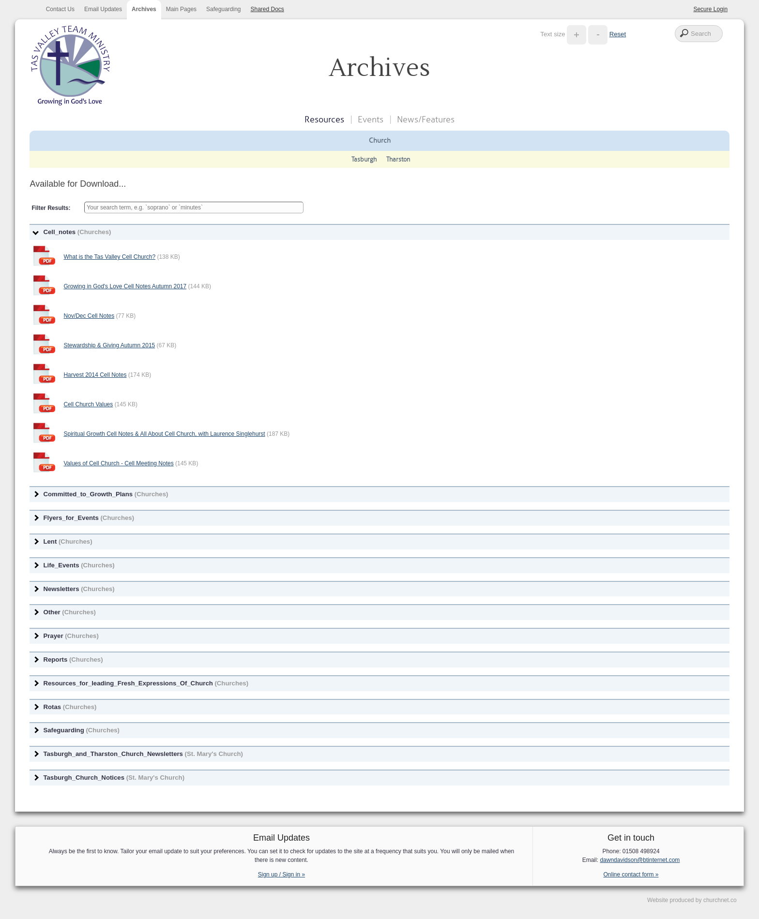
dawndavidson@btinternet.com (640, 860)
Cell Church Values (88, 404)
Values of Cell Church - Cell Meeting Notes (118, 463)
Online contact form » (630, 874)
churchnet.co (720, 900)
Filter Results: (50, 208)
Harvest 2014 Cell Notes (94, 374)
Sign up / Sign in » (281, 874)
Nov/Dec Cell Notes (88, 315)
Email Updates (103, 9)
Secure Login (710, 9)
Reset (617, 34)
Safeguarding (223, 9)
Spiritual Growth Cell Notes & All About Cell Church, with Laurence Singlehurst (164, 433)
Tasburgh (364, 159)
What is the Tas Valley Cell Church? (109, 256)
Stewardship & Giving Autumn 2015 (109, 345)
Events (370, 119)
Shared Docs (267, 9)
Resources (324, 119)
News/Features (426, 119)
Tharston (398, 159)
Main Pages (181, 9)
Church (380, 140)
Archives (144, 9)
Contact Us (60, 9)
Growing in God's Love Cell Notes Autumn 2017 (124, 286)
